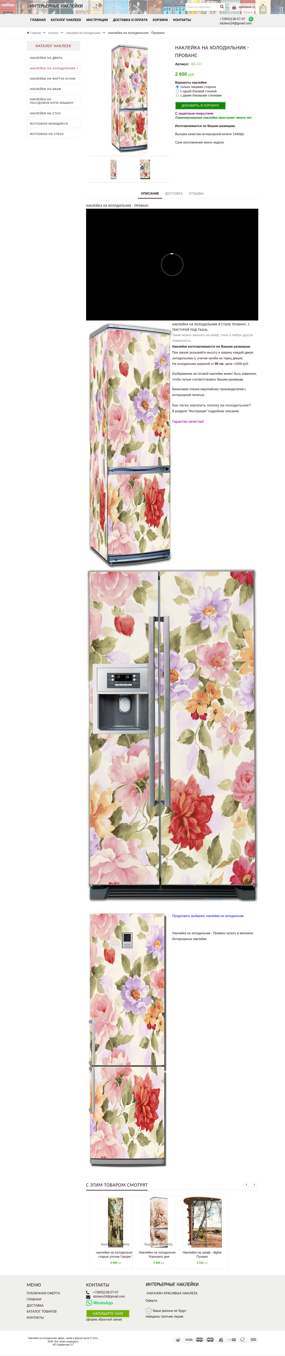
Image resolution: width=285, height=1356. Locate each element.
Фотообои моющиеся (49, 123)
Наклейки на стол (45, 113)
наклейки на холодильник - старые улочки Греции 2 (116, 1254)
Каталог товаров (42, 1311)
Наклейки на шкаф (45, 89)
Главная (38, 20)
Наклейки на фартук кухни (52, 78)
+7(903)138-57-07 (106, 1292)
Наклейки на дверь (46, 57)
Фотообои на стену (47, 134)
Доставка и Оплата (130, 20)
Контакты (182, 20)
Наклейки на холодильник (55, 68)
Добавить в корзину (200, 105)
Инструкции (97, 20)
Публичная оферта (43, 1293)
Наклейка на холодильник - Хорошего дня (159, 1254)
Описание (150, 193)
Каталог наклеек (66, 20)
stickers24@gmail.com (109, 1296)
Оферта (151, 1300)
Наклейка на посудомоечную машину (51, 101)
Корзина (160, 20)
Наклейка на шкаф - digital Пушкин (202, 1254)
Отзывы (196, 193)
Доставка (173, 193)
